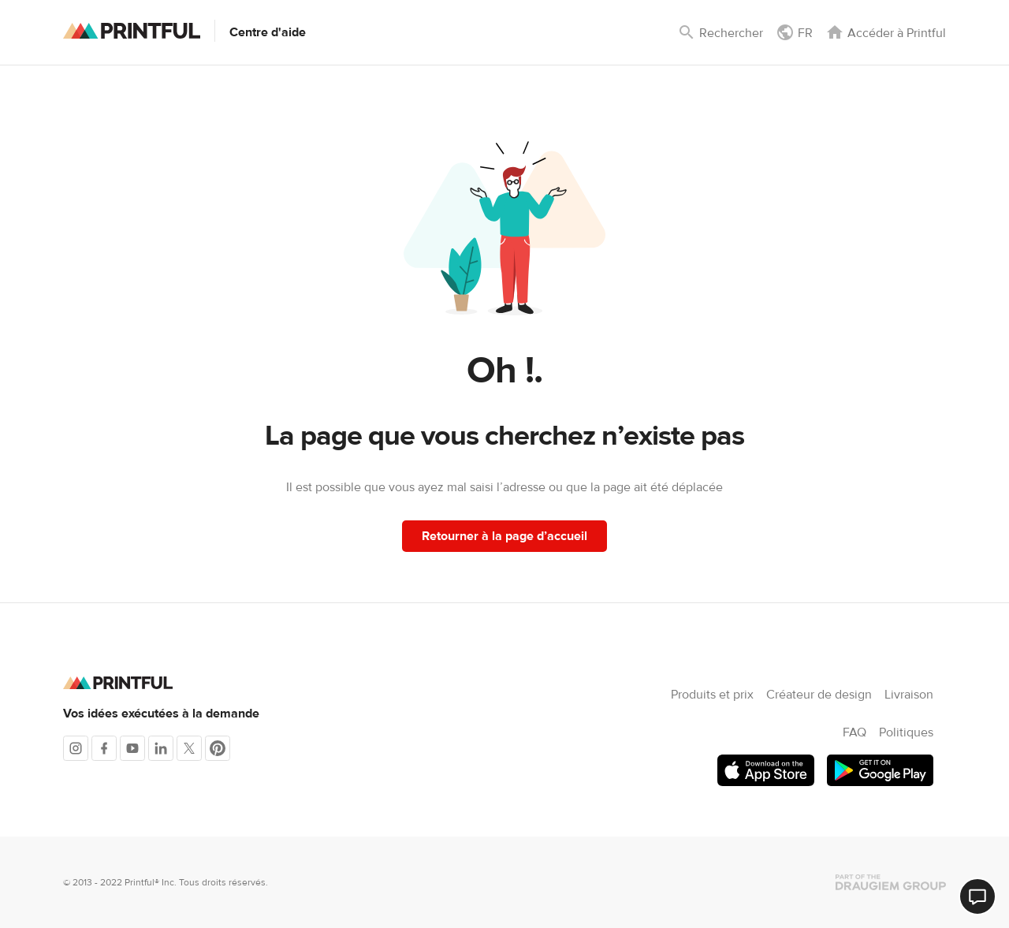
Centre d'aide (267, 32)
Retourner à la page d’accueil (504, 536)
